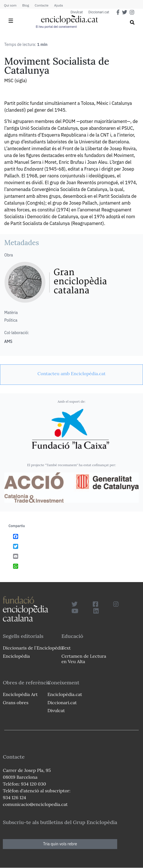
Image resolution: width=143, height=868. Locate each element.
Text (66, 648)
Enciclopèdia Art (20, 694)
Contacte (41, 5)
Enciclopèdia (16, 656)
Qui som (10, 5)
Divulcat (77, 12)
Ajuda (58, 5)
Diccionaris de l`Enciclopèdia (33, 648)
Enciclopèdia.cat (64, 694)
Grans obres (15, 702)
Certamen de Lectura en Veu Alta (83, 658)
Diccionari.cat (99, 12)
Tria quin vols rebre (60, 843)
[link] (71, 373)
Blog (25, 5)
